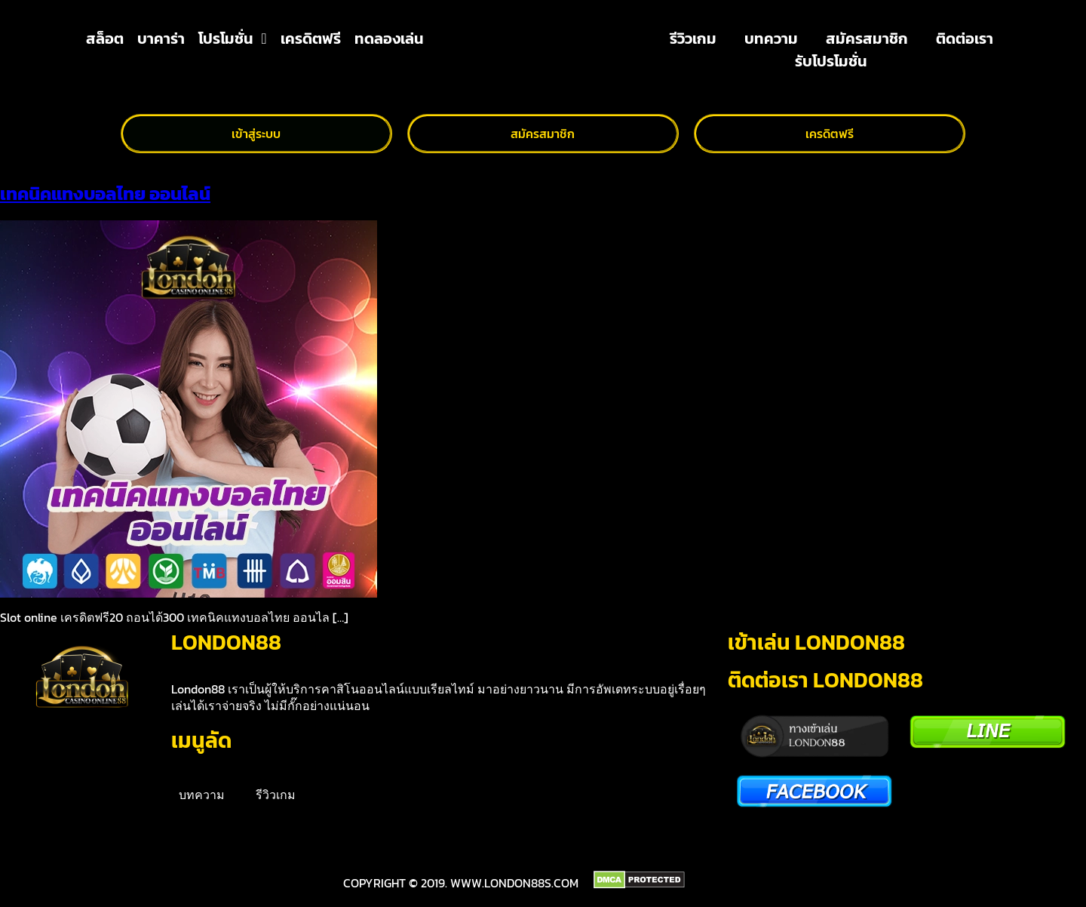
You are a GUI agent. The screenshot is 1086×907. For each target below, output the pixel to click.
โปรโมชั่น (232, 38)
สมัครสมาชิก (867, 38)
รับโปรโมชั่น (831, 61)
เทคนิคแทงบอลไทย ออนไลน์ (105, 193)
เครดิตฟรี (311, 38)
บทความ (771, 38)
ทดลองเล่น (389, 38)
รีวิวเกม (693, 38)
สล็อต (105, 38)
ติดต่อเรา (964, 38)
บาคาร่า (161, 38)
